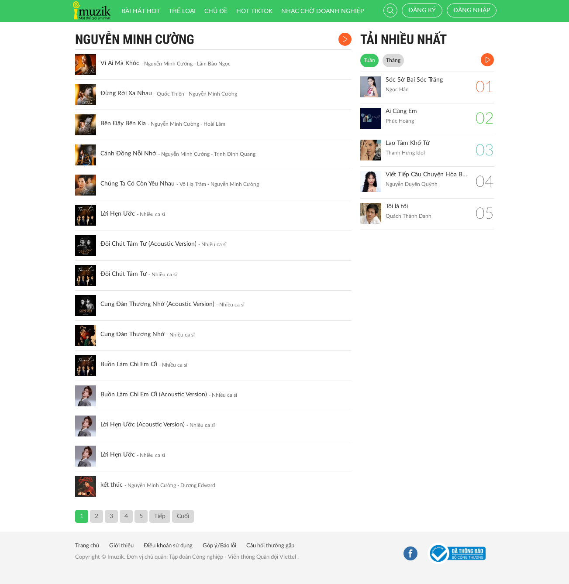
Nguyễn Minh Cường (134, 39)
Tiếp (160, 516)
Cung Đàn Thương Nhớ (132, 334)
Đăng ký (422, 10)
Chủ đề (216, 11)
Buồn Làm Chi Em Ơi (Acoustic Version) (153, 395)
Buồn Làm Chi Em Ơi (128, 364)
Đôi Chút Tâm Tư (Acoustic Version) (148, 244)
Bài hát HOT (140, 11)
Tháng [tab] (393, 60)
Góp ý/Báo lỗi (219, 546)
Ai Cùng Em (401, 111)
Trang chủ (87, 546)
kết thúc (111, 485)
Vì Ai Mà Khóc (119, 63)
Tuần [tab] (369, 60)
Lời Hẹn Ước (117, 214)
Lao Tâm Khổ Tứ (408, 143)
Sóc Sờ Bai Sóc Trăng (414, 80)
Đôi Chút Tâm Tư (123, 274)
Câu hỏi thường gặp (270, 546)
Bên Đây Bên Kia (123, 123)
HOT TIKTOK (254, 11)
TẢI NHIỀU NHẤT (403, 39)
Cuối (183, 516)
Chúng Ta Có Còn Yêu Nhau (137, 184)
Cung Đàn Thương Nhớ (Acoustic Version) (157, 304)
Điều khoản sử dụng (168, 546)
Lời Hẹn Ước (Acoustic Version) (142, 425)
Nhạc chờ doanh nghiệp (322, 11)
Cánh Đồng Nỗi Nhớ (128, 154)
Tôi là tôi (397, 206)
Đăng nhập (471, 10)
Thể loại (182, 11)
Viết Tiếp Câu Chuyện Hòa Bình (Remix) (426, 175)
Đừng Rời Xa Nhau (126, 93)
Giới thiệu (121, 546)
